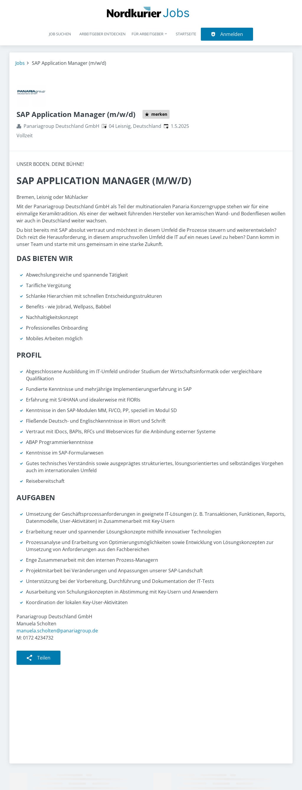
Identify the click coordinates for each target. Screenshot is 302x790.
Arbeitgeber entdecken (102, 34)
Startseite (186, 34)
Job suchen (60, 34)
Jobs (20, 63)
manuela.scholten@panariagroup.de (57, 630)
